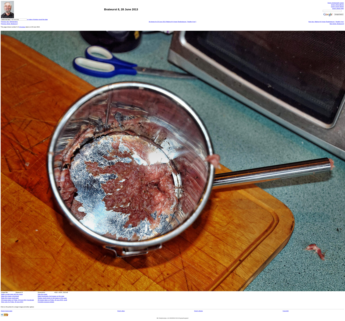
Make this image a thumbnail (10, 296)
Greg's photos (198, 311)
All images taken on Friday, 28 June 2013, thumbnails (17, 300)
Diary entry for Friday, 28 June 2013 (12, 302)
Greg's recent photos (337, 6)
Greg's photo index (338, 8)
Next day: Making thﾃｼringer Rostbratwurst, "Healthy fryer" (326, 21)
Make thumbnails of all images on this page (51, 296)
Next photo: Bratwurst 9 (337, 24)
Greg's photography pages (336, 3)
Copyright (286, 311)
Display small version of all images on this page (52, 298)
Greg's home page (6, 311)
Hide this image (42, 294)
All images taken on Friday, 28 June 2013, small (52, 300)
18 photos (22, 27)
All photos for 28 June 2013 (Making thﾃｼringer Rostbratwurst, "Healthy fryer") (172, 21)
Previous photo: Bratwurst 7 (9, 24)
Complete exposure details (46, 302)
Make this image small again (10, 298)
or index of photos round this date (37, 19)
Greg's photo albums (337, 5)
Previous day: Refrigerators (9, 21)
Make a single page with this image (12, 294)
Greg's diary (121, 311)
